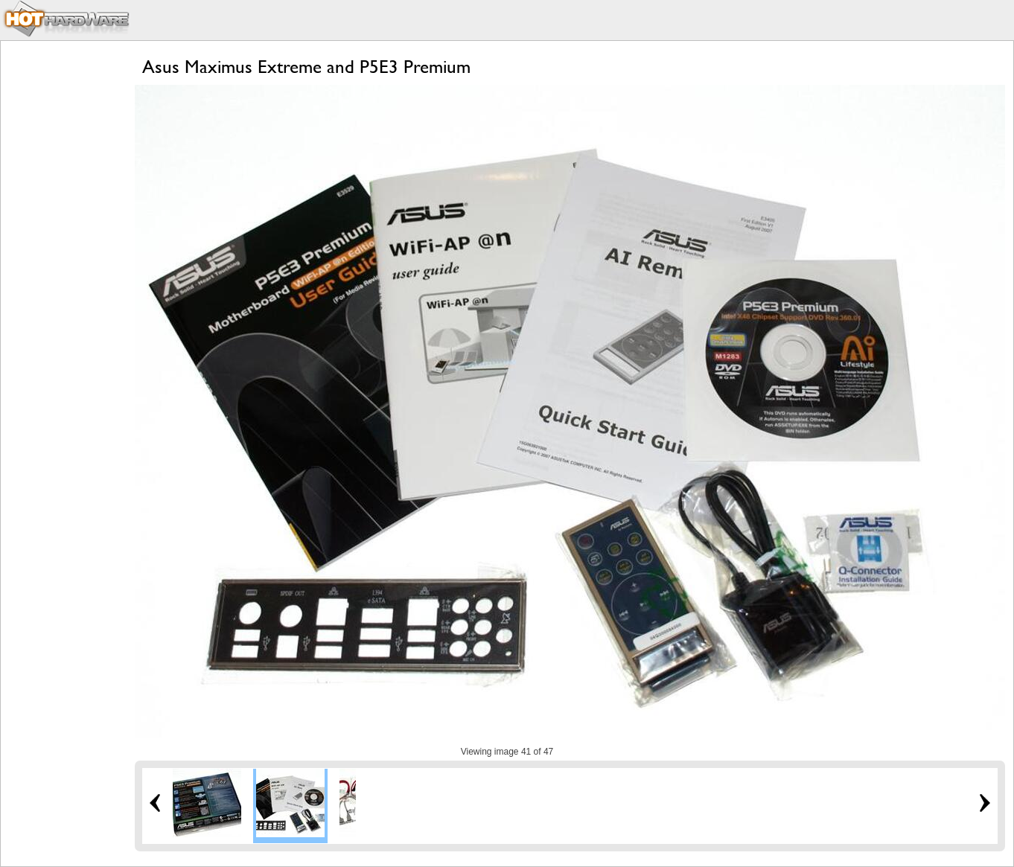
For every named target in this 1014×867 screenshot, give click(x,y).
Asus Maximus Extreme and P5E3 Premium (306, 66)
